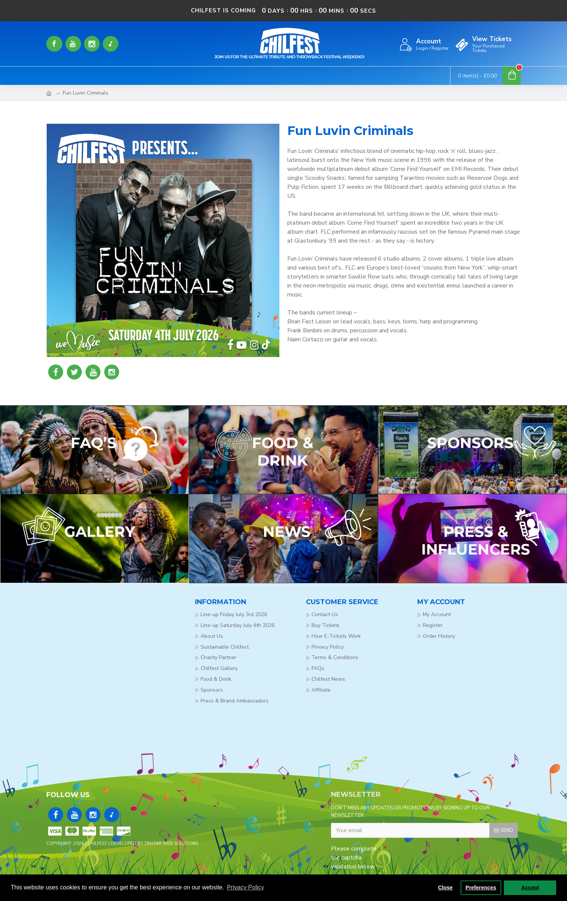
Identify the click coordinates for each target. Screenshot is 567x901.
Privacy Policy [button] (245, 887)
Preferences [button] (480, 888)
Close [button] (445, 888)
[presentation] (439, 853)
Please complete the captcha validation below (354, 856)
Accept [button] (530, 888)
